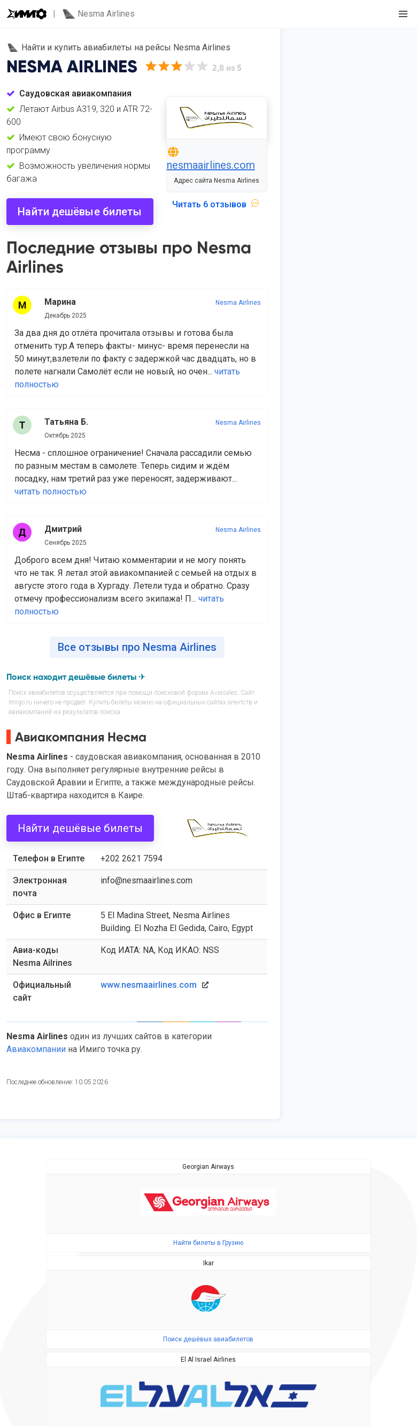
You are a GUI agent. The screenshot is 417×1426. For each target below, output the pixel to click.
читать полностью (50, 491)
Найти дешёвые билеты (80, 211)
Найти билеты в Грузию (208, 1243)
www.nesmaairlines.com (149, 985)
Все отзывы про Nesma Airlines (137, 647)
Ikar (208, 1263)
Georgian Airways (208, 1166)
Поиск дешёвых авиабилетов (208, 1339)
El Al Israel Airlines (208, 1359)
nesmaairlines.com (211, 165)
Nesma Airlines (238, 302)
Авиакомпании (36, 1049)
